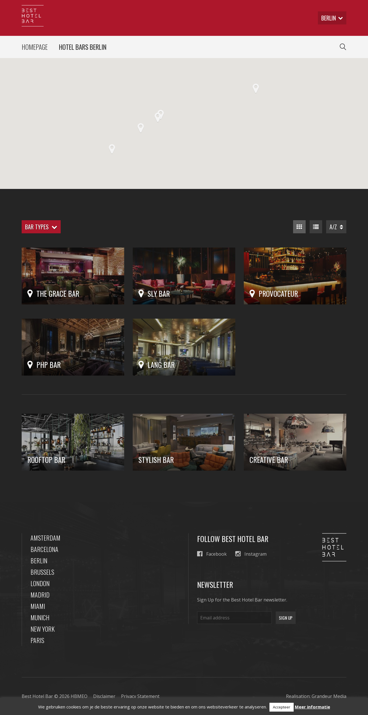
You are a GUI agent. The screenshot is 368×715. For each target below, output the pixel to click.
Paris (37, 640)
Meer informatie (312, 707)
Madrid (40, 594)
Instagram (251, 554)
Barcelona (44, 549)
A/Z (336, 226)
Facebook (212, 554)
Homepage (35, 47)
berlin (332, 18)
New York (42, 628)
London (40, 583)
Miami (37, 606)
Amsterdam (45, 537)
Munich (40, 617)
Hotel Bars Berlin (83, 47)
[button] (158, 117)
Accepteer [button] (281, 707)
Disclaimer (104, 696)
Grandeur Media (329, 696)
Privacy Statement (140, 696)
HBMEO (79, 696)
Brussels (42, 571)
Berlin (38, 560)
